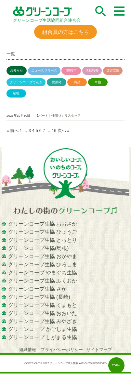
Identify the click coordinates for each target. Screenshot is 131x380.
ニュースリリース (44, 70)
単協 (98, 82)
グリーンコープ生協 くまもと (42, 305)
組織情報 (28, 349)
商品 (77, 82)
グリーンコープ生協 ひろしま (42, 264)
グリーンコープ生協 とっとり (42, 240)
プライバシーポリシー (62, 349)
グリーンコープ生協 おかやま (42, 256)
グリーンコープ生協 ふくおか (42, 280)
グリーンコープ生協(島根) (38, 248)
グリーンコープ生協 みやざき (42, 321)
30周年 (71, 70)
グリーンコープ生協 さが (37, 289)
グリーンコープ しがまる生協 (42, 337)
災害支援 (112, 70)
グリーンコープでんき (26, 82)
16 (54, 130)
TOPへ (116, 365)
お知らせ (16, 70)
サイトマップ (99, 349)
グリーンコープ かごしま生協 (42, 329)
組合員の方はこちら (65, 32)
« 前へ (13, 130)
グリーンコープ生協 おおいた (42, 313)
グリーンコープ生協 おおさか (42, 224)
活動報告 (91, 70)
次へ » (64, 130)
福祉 (16, 93)
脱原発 (56, 82)
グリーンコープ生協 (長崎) (39, 297)
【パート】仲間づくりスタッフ (58, 115)
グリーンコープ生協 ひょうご (42, 232)
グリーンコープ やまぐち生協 (42, 272)
